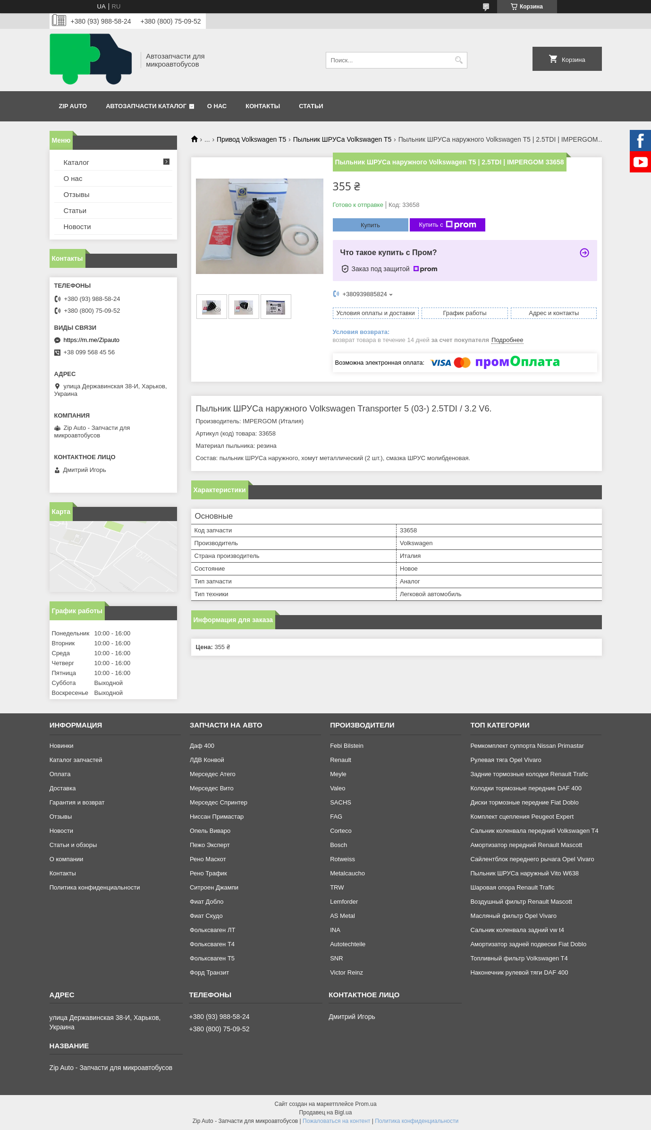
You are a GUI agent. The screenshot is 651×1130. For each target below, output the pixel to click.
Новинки (62, 745)
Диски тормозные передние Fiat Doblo (524, 802)
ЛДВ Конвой (207, 759)
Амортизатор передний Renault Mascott (526, 844)
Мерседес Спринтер (218, 802)
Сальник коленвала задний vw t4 (517, 929)
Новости (77, 227)
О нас (217, 106)
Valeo (337, 788)
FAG (336, 816)
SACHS (340, 802)
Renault (340, 759)
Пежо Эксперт (210, 844)
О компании (67, 859)
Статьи (311, 106)
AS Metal (342, 915)
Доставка (63, 788)
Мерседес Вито (212, 788)
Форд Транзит (209, 972)
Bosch (338, 844)
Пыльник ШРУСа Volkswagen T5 (342, 139)
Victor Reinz (346, 972)
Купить (370, 225)
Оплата (60, 774)
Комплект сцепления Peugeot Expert (522, 816)
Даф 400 (202, 745)
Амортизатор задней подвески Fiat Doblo (528, 944)
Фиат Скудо (206, 915)
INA (335, 929)
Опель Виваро (210, 830)
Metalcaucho (347, 873)
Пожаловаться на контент (336, 1121)
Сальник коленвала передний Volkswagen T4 (534, 830)
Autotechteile (347, 944)
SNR (336, 958)
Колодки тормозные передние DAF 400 (526, 788)
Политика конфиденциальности (95, 887)
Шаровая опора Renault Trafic (512, 887)
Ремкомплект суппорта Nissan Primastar (526, 745)
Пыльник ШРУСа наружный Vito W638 (524, 873)
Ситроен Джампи (214, 887)
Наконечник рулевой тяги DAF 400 (519, 972)
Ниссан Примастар (217, 816)
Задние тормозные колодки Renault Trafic (529, 774)
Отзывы (77, 194)
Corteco (341, 830)
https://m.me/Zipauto (92, 339)
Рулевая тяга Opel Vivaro (505, 759)
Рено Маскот (208, 859)
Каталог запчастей (76, 759)
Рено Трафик (208, 873)
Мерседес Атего (213, 774)
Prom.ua (365, 1104)
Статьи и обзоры (73, 844)
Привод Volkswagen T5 (251, 139)
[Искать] (459, 60)
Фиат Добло (207, 901)
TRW (337, 887)
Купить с (447, 225)
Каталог (77, 162)
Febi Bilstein (347, 745)
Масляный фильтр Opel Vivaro (513, 915)
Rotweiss (342, 859)
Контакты (262, 106)
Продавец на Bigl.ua (325, 1112)
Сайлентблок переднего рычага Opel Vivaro (532, 859)
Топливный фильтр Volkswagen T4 (518, 958)
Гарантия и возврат (77, 802)
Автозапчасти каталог (146, 106)
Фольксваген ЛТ (212, 929)
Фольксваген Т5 (212, 958)
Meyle (338, 774)
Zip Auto (73, 106)
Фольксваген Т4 (212, 944)
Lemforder (344, 901)
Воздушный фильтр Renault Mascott (521, 901)
